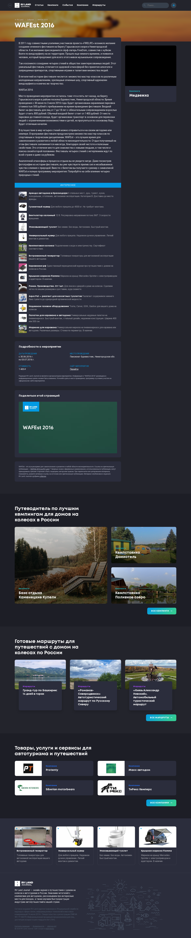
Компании (82, 5)
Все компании (161, 803)
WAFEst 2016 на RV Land (39, 469)
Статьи (39, 5)
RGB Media (50, 929)
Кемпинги (53, 5)
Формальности (38, 926)
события (42, 476)
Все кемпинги (161, 611)
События (67, 5)
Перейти (74, 369)
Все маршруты (161, 717)
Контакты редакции (22, 926)
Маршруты (98, 5)
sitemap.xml (51, 926)
